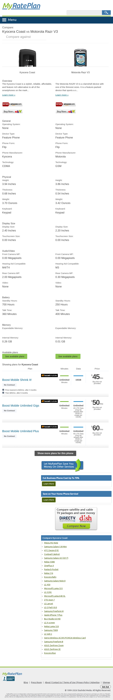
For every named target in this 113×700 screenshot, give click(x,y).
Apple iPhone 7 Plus (53, 615)
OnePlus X (49, 565)
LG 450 (47, 584)
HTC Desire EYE (51, 550)
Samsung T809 (51, 630)
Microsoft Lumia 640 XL (54, 596)
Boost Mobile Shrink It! (17, 379)
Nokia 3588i (49, 562)
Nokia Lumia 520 (51, 626)
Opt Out (105, 687)
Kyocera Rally (50, 577)
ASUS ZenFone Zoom (54, 645)
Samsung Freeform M (54, 611)
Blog (26, 682)
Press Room (36, 682)
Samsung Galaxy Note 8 (54, 581)
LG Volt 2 (48, 634)
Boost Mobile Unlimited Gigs (20, 405)
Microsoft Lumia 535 (53, 588)
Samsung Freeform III (53, 641)
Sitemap (106, 682)
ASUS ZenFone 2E (52, 649)
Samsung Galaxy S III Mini (55, 546)
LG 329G (48, 592)
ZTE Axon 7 (49, 600)
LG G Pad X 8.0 (50, 607)
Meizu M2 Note (51, 543)
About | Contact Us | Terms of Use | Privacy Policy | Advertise (72, 682)
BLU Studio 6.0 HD (52, 619)
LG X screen (49, 622)
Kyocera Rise (50, 653)
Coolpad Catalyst (52, 554)
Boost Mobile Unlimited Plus (20, 431)
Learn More (49, 484)
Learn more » (8, 95)
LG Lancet (48, 603)
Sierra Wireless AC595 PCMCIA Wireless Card (65, 638)
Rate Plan (21, 5)
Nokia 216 (48, 573)
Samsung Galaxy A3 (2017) (56, 558)
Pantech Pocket (51, 569)
